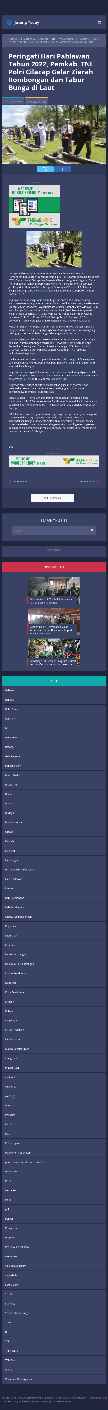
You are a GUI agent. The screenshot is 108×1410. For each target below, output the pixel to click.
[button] (45, 169)
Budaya (9, 813)
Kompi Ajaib (19, 1401)
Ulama (9, 1369)
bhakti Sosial (12, 775)
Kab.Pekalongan (14, 907)
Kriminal (9, 1001)
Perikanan (11, 1171)
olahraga (10, 1096)
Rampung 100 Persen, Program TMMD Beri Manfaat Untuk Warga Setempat (52, 662)
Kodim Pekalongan (16, 973)
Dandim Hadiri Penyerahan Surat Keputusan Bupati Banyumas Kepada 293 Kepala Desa (51, 630)
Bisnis (8, 794)
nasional (10, 1077)
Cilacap (9, 831)
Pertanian (11, 1190)
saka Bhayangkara (15, 1265)
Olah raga (11, 1086)
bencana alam (13, 765)
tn (6, 1331)
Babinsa (9, 690)
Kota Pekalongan (15, 992)
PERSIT (9, 1181)
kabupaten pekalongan (18, 916)
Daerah (9, 841)
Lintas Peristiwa (14, 1030)
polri (7, 1209)
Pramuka (10, 1237)
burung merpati (14, 822)
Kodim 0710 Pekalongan (19, 964)
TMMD (9, 1322)
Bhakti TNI (11, 784)
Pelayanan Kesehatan (18, 1152)
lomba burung (13, 1039)
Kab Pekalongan (14, 897)
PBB (7, 1133)
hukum (9, 888)
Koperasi (10, 982)
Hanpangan (12, 860)
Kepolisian (11, 926)
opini (8, 1105)
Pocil (8, 1199)
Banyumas (11, 737)
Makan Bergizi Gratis (17, 1048)
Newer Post (18, 481)
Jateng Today (27, 22)
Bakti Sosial (11, 709)
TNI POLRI (11, 1350)
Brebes (9, 803)
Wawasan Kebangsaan (18, 1379)
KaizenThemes (63, 1401)
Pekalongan (12, 1143)
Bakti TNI (10, 718)
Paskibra (10, 1114)
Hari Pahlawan (13, 879)
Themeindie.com (77, 1397)
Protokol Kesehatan (17, 1247)
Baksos (9, 699)
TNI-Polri (10, 1360)
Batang (9, 746)
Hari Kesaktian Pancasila (19, 869)
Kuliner (9, 1011)
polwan (9, 1218)
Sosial (8, 1294)
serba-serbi (12, 1284)
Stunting (10, 1303)
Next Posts (90, 481)
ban (7, 728)
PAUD (8, 1124)
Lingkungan (11, 1020)
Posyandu (11, 1228)
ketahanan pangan (15, 954)
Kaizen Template (36, 1401)
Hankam (10, 850)
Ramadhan (11, 1256)
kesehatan (11, 935)
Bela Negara (12, 756)
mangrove (11, 1058)
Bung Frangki (47, 1397)
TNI (7, 1341)
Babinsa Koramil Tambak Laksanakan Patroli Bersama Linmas (51, 600)
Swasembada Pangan (17, 1313)
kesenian (10, 945)
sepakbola (11, 1275)
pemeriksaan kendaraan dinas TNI (25, 1162)
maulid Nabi (12, 1067)
